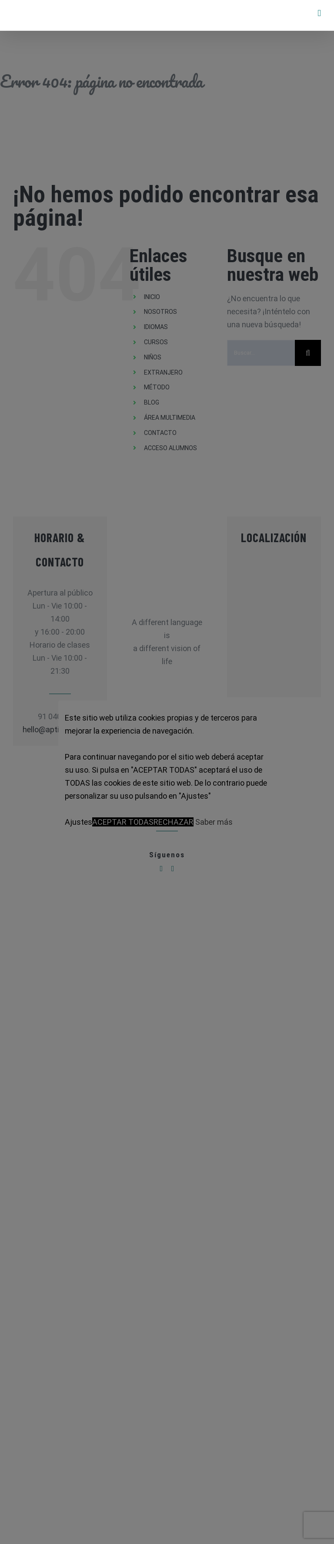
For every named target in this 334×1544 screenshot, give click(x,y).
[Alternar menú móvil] (319, 13)
